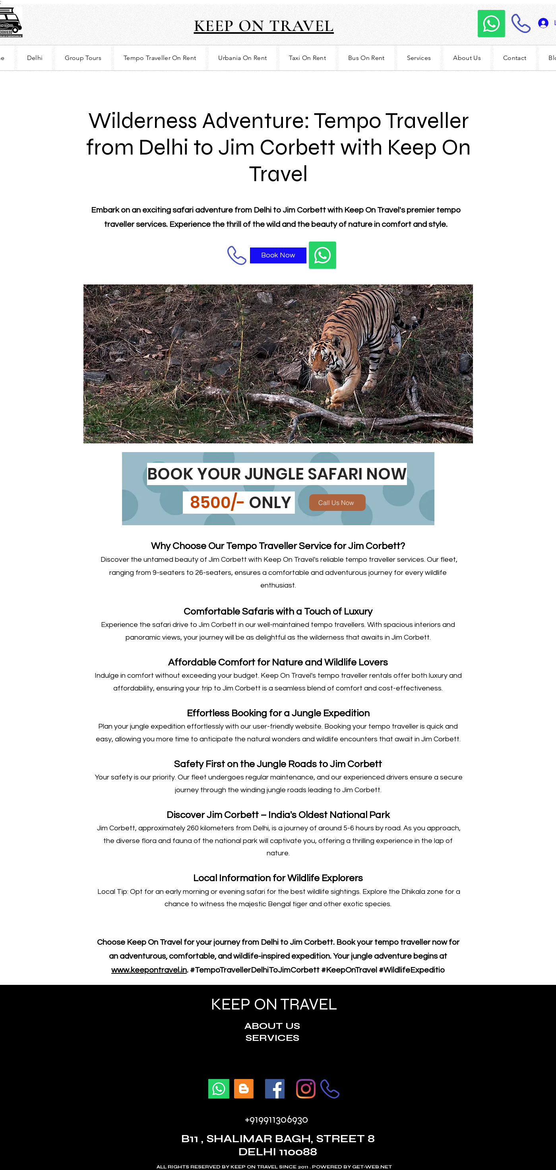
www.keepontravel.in (149, 970)
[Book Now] (278, 255)
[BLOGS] (244, 1088)
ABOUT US (272, 1026)
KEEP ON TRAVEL (272, 1004)
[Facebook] (275, 1088)
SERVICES (272, 1038)
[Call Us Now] (337, 502)
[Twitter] (306, 1088)
